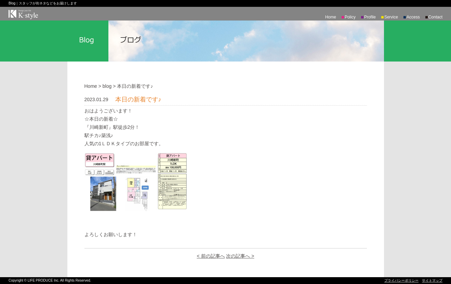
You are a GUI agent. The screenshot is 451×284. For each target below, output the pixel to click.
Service (391, 17)
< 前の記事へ (211, 256)
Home (330, 17)
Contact (435, 17)
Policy (350, 17)
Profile (370, 17)
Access (413, 17)
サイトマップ (432, 280)
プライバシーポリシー (401, 280)
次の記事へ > (240, 256)
